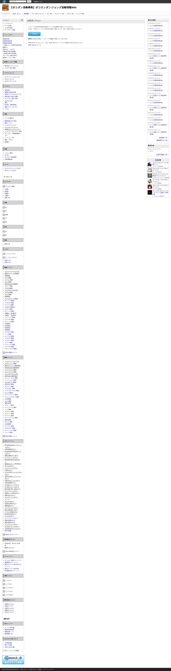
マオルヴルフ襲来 (10, 388)
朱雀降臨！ (8, 328)
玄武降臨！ (8, 326)
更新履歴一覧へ (163, 137)
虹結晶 (7, 105)
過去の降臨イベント (11, 352)
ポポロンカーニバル (10, 81)
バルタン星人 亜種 (10, 68)
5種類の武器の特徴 (10, 92)
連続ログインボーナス (11, 107)
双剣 (6, 214)
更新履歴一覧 (8, 634)
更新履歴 (26, 13)
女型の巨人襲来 (9, 384)
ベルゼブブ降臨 (9, 338)
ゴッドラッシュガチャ (11, 518)
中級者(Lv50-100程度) (9, 51)
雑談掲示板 (6, 39)
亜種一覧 (7, 197)
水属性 (7, 195)
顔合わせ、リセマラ (9, 49)
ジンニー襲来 (8, 432)
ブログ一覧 (70, 13)
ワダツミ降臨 (8, 286)
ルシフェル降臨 (9, 305)
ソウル (7, 109)
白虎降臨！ (8, 323)
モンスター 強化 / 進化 (11, 98)
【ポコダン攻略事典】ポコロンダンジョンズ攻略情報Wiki (43, 7)
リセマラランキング (10, 125)
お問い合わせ (8, 647)
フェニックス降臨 (10, 317)
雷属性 (7, 193)
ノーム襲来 (8, 409)
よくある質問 (8, 28)
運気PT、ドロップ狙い (9, 57)
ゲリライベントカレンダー (12, 77)
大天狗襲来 (8, 399)
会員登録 (34, 34)
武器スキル (8, 260)
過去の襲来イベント (11, 436)
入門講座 (7, 643)
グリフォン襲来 (9, 426)
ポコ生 (7, 155)
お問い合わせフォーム (34, 45)
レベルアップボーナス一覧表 (13, 131)
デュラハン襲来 (9, 386)
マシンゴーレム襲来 (10, 407)
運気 (6, 102)
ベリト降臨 (8, 334)
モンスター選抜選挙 (10, 157)
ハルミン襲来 (8, 153)
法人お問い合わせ (32, 669)
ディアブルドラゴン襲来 (12, 390)
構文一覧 (7, 645)
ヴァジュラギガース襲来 (12, 397)
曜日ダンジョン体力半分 (12, 568)
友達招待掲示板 (7, 41)
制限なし (5, 47)
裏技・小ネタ (8, 140)
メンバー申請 (80, 13)
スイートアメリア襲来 (11, 395)
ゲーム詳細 (8, 25)
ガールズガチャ (9, 466)
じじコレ (7, 499)
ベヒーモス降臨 (9, 346)
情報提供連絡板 (7, 43)
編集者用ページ (9, 631)
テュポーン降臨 (9, 340)
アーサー (7, 512)
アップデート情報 (10, 30)
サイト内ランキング (38, 13)
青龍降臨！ (8, 330)
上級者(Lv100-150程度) (9, 53)
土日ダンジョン (9, 612)
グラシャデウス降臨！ (11, 348)
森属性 (7, 191)
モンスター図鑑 (9, 186)
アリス (14, 528)
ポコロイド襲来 (9, 411)
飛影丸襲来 (8, 403)
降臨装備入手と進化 (10, 121)
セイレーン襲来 (9, 405)
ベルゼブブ (8, 307)
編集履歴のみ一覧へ (162, 140)
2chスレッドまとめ (10, 170)
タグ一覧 (49, 13)
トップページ (6, 13)
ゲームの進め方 (9, 118)
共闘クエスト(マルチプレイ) (13, 94)
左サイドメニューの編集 (10, 650)
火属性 (7, 189)
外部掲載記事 (8, 159)
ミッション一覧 (9, 137)
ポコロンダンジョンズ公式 (12, 168)
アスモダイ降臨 (9, 303)
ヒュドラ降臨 (8, 342)
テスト (152, 151)
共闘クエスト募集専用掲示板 (12, 45)
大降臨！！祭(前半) (10, 315)
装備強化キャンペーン (11, 562)
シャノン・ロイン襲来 (11, 378)
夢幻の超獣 (8, 531)
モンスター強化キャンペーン (13, 560)
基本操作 (7, 90)
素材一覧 (7, 244)
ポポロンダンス (9, 79)
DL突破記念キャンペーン (12, 570)
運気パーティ (8, 123)
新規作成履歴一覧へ (162, 154)
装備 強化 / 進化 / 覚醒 (11, 96)
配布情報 (13, 105)
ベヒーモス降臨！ (10, 319)
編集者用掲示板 (9, 629)
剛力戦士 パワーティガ (11, 66)
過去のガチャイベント (11, 534)
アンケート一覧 (59, 13)
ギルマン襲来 (8, 422)
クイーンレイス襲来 (10, 380)
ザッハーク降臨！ (10, 300)
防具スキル (8, 262)
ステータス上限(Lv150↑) (10, 55)
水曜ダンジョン (9, 606)
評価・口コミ (17, 13)
